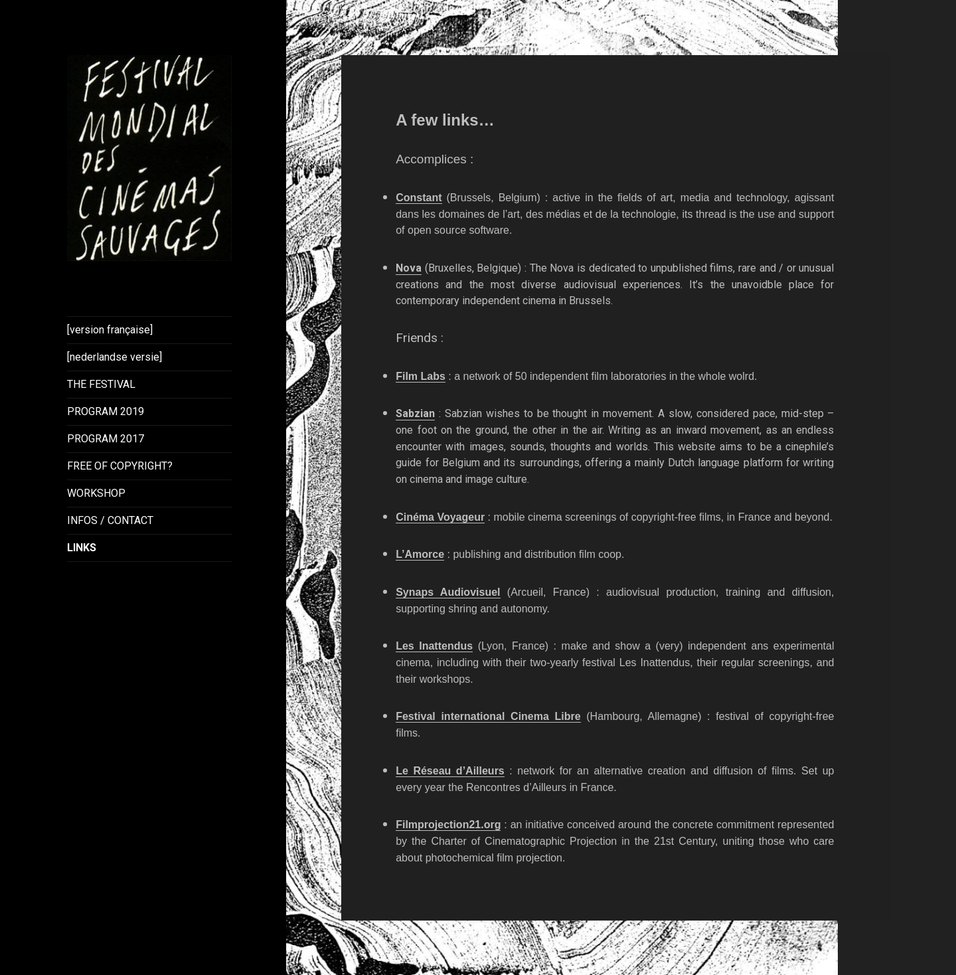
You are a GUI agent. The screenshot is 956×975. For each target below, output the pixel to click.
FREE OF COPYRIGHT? (120, 466)
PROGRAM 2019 (105, 411)
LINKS (81, 547)
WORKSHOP (96, 493)
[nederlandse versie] (114, 357)
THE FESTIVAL (101, 384)
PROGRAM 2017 (105, 438)
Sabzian (415, 413)
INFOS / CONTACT (110, 520)
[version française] (110, 329)
